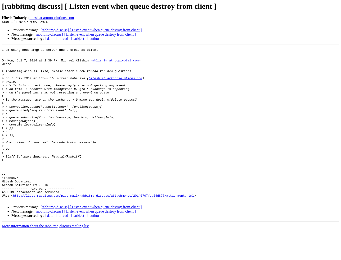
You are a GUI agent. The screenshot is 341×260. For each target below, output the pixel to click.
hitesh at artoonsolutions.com (51, 18)
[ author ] (94, 39)
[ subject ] (78, 39)
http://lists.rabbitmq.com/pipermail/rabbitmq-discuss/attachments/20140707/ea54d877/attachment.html (103, 225)
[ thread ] (63, 39)
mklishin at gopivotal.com (115, 63)
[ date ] (50, 39)
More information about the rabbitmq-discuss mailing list (45, 256)
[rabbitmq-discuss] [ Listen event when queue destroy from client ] (91, 30)
